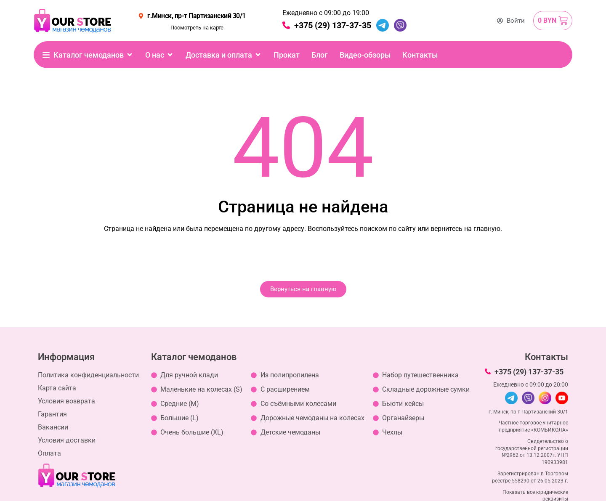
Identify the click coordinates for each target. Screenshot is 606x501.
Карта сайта (57, 388)
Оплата (49, 453)
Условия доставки (67, 440)
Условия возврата (66, 401)
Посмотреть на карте (196, 27)
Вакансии (53, 427)
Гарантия (52, 414)
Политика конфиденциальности (88, 375)
